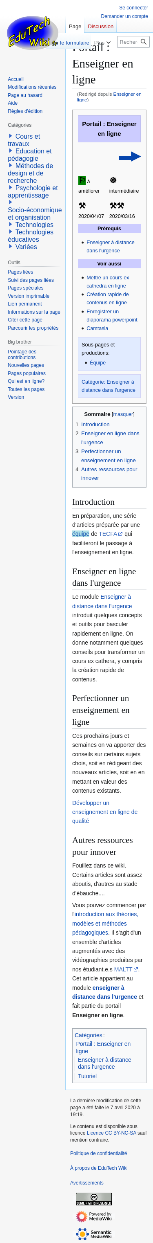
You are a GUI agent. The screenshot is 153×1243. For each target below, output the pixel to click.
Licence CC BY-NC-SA (111, 1133)
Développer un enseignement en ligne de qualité (104, 812)
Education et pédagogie (29, 155)
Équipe (98, 363)
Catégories (88, 1035)
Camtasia (97, 328)
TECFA (108, 533)
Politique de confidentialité (98, 1153)
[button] (10, 136)
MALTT (123, 969)
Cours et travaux (24, 140)
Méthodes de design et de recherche (30, 173)
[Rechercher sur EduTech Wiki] (133, 42)
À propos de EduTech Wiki (99, 1168)
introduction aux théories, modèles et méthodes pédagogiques (105, 923)
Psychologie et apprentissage (33, 191)
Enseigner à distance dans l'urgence (104, 1063)
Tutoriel (87, 1076)
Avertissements (87, 1183)
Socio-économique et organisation (35, 214)
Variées (26, 246)
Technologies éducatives (30, 236)
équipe (80, 533)
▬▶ (129, 155)
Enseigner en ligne (97, 1015)
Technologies (34, 224)
